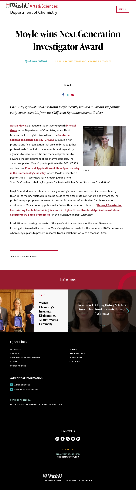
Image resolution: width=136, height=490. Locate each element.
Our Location (75, 358)
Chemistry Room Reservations (25, 358)
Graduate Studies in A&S (24, 390)
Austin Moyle (18, 126)
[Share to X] (68, 95)
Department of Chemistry (33, 13)
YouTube (73, 439)
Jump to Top (17, 257)
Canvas (13, 362)
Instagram (57, 439)
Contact (73, 349)
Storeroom (74, 362)
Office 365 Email (77, 354)
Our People (16, 354)
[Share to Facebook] (63, 95)
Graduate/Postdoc (74, 62)
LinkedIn (78, 439)
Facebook (62, 439)
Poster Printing (18, 366)
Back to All (32, 257)
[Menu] (122, 9)
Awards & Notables (99, 62)
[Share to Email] (72, 95)
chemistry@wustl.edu (68, 457)
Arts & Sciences (20, 385)
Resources (15, 349)
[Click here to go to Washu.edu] (52, 478)
